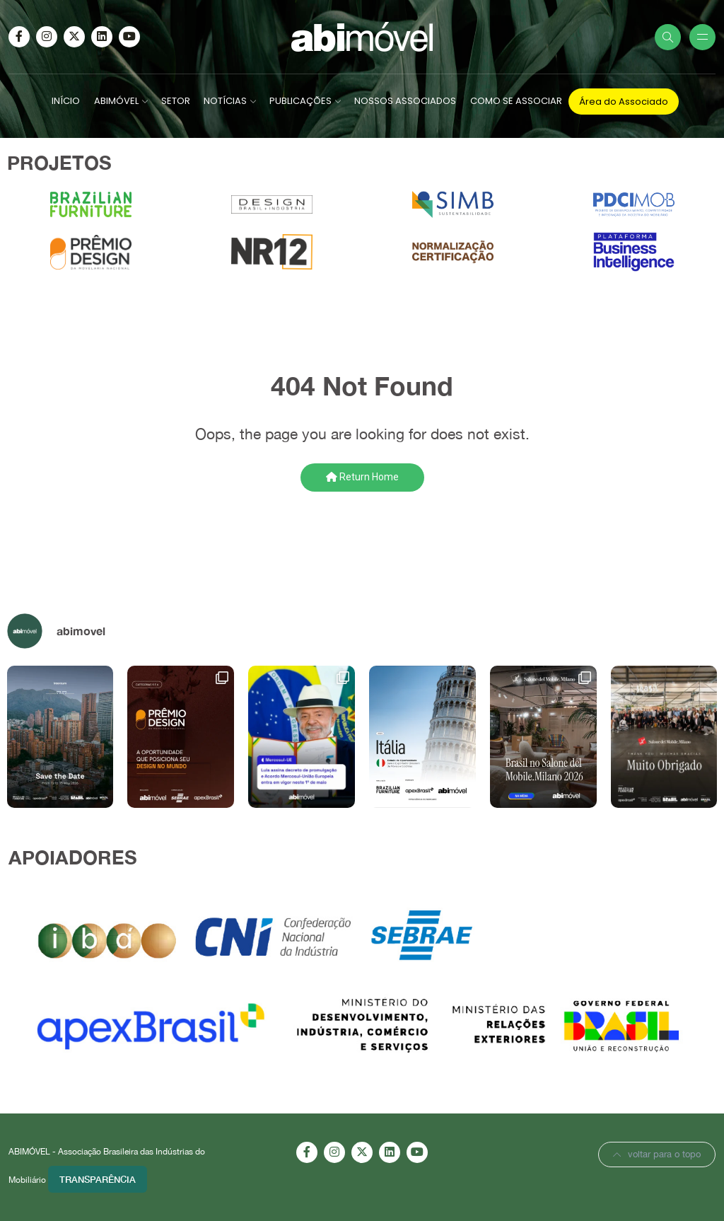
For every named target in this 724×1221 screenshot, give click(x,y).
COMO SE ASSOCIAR (516, 101)
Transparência (97, 1179)
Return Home (362, 476)
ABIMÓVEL (116, 101)
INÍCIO (66, 101)
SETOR (175, 101)
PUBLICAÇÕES (300, 101)
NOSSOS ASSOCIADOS (405, 101)
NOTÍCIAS (225, 101)
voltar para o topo (657, 1154)
